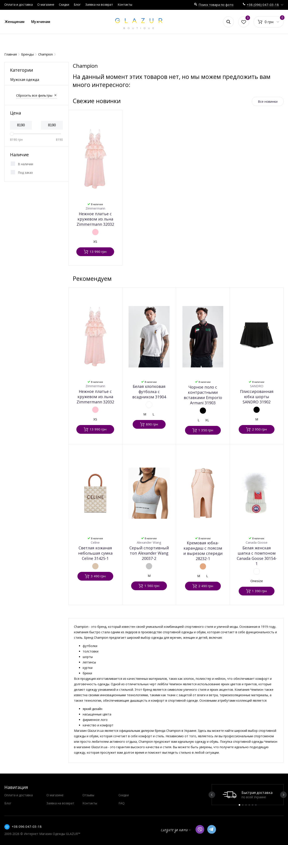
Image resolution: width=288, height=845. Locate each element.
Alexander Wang (149, 542)
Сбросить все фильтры (34, 95)
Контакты (125, 4)
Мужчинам (40, 21)
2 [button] (242, 805)
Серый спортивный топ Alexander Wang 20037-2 (149, 553)
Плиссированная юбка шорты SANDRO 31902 (256, 396)
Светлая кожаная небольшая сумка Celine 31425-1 (95, 553)
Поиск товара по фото (216, 4)
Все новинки (268, 101)
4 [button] (249, 805)
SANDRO (256, 386)
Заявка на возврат (99, 4)
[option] (248, 794)
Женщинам (14, 21)
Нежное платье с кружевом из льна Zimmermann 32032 (95, 219)
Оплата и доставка (18, 4)
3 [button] (246, 805)
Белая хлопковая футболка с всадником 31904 (149, 391)
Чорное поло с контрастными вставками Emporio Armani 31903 (203, 394)
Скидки (64, 4)
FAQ (121, 803)
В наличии (25, 164)
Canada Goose (256, 542)
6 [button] (256, 805)
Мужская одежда (24, 79)
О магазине (45, 4)
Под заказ (25, 172)
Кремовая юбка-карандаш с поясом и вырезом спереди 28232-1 (203, 550)
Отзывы (88, 795)
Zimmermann (95, 208)
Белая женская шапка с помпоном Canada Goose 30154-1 (257, 555)
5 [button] (252, 805)
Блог (77, 4)
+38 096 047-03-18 (27, 826)
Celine (95, 542)
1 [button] (239, 805)
